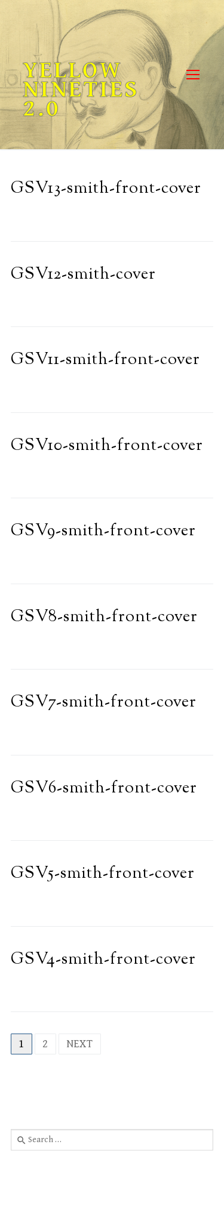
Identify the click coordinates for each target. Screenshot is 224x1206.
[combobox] (112, 1140)
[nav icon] (192, 75)
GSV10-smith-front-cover (107, 446)
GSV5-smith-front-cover (103, 874)
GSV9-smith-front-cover (103, 531)
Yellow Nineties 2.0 (81, 89)
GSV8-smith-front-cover (104, 617)
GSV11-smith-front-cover (105, 360)
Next (79, 1044)
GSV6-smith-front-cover (104, 788)
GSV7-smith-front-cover (104, 702)
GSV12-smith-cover (83, 274)
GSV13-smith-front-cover (106, 189)
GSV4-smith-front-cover (103, 959)
